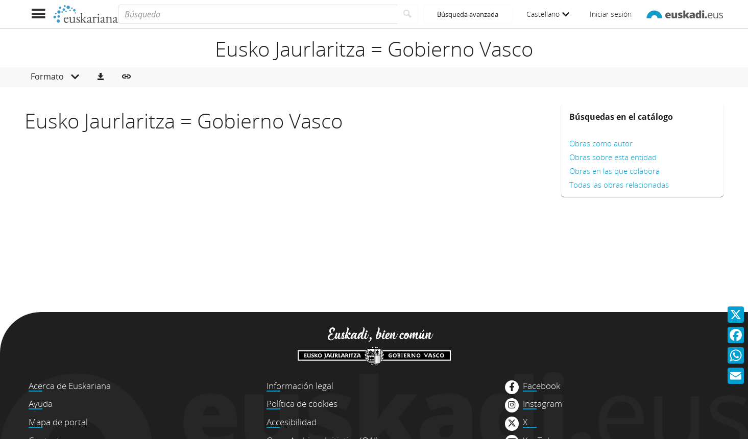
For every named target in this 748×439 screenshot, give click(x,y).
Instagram (542, 404)
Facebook (541, 386)
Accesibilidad (292, 422)
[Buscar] (407, 14)
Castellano (547, 14)
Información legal (300, 386)
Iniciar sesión (611, 14)
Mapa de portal (58, 422)
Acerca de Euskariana (70, 386)
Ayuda (41, 403)
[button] (100, 77)
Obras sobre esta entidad (613, 157)
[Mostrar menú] (39, 14)
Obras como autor (601, 143)
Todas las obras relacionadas (619, 184)
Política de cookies (302, 403)
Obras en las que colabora (614, 171)
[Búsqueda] (257, 14)
